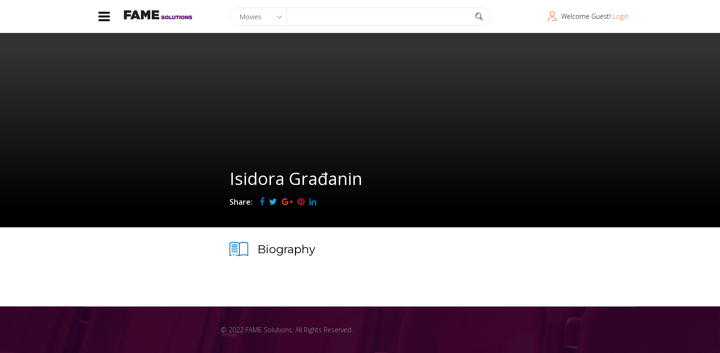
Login (621, 16)
